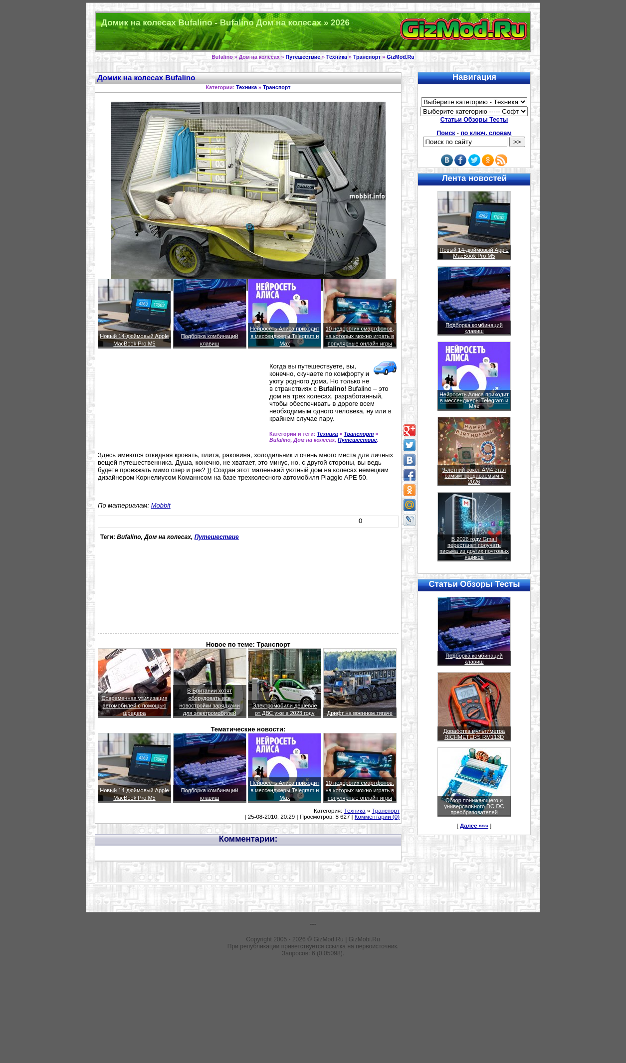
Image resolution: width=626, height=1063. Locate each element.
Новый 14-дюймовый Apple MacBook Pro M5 (474, 253)
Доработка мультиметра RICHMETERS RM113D (474, 734)
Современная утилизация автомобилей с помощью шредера (135, 705)
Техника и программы (313, 31)
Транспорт (367, 57)
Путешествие (303, 57)
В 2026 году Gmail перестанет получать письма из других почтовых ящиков (474, 548)
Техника (336, 57)
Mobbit (161, 505)
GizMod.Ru (401, 57)
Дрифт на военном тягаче (360, 713)
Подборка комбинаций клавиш (474, 328)
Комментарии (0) (377, 817)
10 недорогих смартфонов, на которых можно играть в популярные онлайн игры (360, 336)
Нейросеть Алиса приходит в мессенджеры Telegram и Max (284, 336)
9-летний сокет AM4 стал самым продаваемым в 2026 (474, 476)
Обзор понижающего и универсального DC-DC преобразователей (474, 806)
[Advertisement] (143, 400)
